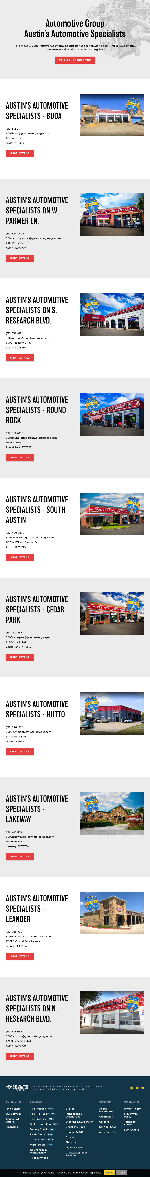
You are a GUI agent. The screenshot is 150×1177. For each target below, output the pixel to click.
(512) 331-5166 (14, 1031)
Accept (109, 1172)
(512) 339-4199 (14, 333)
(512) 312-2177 (14, 128)
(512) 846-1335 (14, 727)
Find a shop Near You (75, 60)
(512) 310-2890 (14, 433)
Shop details (19, 153)
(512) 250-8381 (14, 632)
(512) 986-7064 (15, 931)
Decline (121, 1172)
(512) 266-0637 (14, 832)
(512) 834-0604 (15, 233)
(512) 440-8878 (15, 533)
